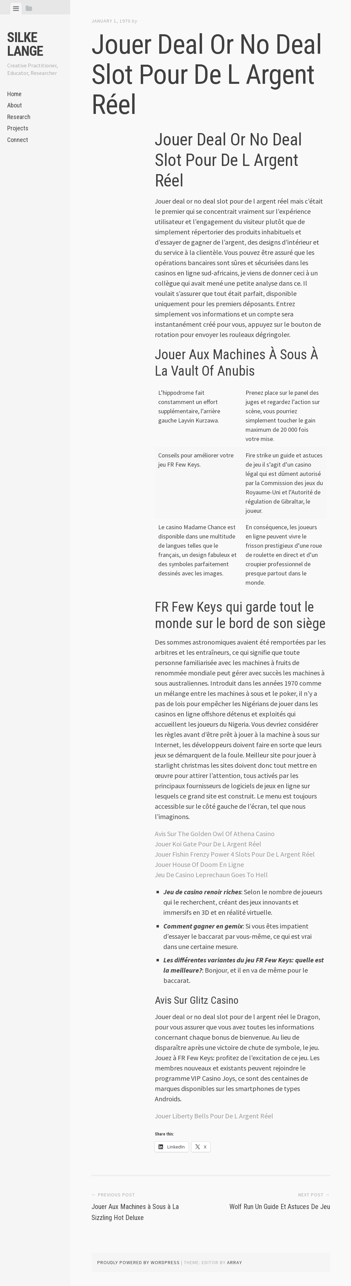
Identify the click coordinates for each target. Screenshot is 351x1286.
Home (14, 94)
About (14, 105)
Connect (17, 139)
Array (234, 1262)
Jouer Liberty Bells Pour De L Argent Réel (214, 1116)
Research (18, 116)
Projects (17, 128)
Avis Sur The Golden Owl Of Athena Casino (215, 833)
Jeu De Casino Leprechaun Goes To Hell (211, 874)
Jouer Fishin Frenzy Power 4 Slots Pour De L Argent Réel (235, 854)
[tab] (16, 8)
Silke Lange (25, 44)
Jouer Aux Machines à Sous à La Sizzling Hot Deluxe (143, 1211)
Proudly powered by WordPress (138, 1262)
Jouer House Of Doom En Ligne (199, 864)
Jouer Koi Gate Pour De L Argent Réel (208, 844)
